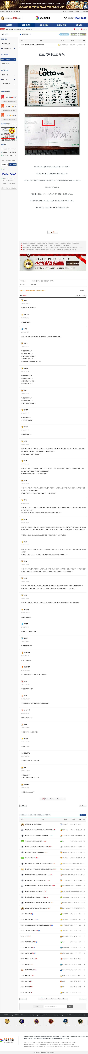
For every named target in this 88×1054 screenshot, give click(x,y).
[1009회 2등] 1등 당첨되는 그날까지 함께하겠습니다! (38, 863)
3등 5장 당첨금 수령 (30, 858)
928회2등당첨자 (65, 874)
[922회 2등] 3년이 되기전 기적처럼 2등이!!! (36, 880)
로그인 (64, 11)
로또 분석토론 (46, 25)
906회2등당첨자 (65, 891)
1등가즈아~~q (64, 958)
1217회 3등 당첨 (29, 970)
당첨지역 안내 (5, 79)
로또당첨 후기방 (6, 59)
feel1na (24, 739)
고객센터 (82, 25)
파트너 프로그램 (81, 1015)
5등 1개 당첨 (28, 947)
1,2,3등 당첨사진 (6, 48)
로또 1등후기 (28, 25)
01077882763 (64, 925)
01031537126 (64, 947)
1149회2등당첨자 (65, 835)
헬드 (23, 767)
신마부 (24, 441)
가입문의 (77, 18)
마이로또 (78, 11)
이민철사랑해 (25, 652)
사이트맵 (69, 1015)
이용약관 (6, 1015)
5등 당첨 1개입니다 (30, 919)
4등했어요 (28, 964)
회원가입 (71, 11)
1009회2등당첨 (65, 863)
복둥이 (24, 724)
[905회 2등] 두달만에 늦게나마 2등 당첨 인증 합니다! (38, 886)
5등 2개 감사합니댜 (30, 959)
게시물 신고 (82, 290)
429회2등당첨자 (63, 45)
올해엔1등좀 (64, 914)
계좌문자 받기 (12, 164)
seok (62, 981)
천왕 (62, 986)
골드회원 (9, 25)
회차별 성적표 (5, 64)
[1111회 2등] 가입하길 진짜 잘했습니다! (35, 852)
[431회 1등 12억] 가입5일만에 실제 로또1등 (42, 281)
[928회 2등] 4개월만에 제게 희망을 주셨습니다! (37, 874)
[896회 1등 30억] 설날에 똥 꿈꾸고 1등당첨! (36, 908)
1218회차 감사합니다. (30, 930)
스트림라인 (63, 930)
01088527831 (64, 936)
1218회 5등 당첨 (29, 942)
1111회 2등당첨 (64, 852)
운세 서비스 (85, 11)
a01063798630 (65, 964)
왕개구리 (24, 624)
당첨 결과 (27, 987)
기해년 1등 (25, 784)
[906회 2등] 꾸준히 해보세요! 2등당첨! (35, 897)
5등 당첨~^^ (28, 975)
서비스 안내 (13, 188)
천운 (62, 841)
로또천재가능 (25, 753)
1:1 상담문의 (6, 188)
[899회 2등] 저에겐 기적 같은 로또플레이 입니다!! (37, 902)
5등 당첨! (27, 981)
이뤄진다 (24, 343)
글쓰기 (83, 815)
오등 (26, 936)
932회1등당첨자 (65, 869)
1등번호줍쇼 (64, 919)
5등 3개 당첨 (28, 953)
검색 (70, 1006)
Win (62, 942)
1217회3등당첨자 (65, 970)
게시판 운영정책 (44, 1015)
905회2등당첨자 (65, 886)
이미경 (24, 681)
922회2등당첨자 (65, 880)
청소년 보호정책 (31, 1015)
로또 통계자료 (63, 25)
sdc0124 (25, 314)
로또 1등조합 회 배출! (13, 18)
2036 (24, 329)
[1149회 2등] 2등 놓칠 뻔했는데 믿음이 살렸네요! (37, 835)
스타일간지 (25, 609)
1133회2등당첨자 (65, 846)
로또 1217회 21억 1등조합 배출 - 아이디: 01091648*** (19, 29)
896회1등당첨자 (65, 908)
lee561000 (25, 710)
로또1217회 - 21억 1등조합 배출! (33, 824)
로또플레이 (63, 824)
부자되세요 (63, 830)
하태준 (24, 300)
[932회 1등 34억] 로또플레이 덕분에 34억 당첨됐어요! (39, 869)
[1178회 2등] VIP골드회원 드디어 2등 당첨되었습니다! (39, 830)
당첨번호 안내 (5, 75)
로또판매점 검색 (6, 84)
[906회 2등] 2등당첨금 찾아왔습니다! (34, 891)
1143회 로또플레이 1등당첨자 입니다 (34, 841)
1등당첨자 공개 (6, 44)
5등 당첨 (33, 284)
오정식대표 (63, 858)
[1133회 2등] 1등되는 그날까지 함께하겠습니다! (37, 846)
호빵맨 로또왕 (64, 953)
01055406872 (64, 975)
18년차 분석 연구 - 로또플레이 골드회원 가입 (10, 11)
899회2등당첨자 (65, 902)
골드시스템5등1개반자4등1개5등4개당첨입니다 (37, 925)
